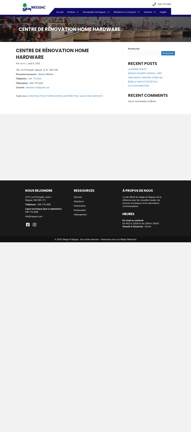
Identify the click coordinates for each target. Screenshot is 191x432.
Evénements (80, 206)
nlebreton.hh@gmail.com (38, 87)
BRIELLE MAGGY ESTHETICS (143, 82)
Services (78, 197)
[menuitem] (163, 12)
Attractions (79, 201)
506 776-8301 (35, 79)
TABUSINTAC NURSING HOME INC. (145, 77)
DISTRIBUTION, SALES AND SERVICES (83, 96)
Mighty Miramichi (128, 239)
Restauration (80, 210)
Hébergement (80, 214)
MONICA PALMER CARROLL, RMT (145, 73)
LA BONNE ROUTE (137, 69)
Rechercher (134, 49)
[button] (77, 12)
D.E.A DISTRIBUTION (138, 86)
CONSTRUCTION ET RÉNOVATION (45, 96)
